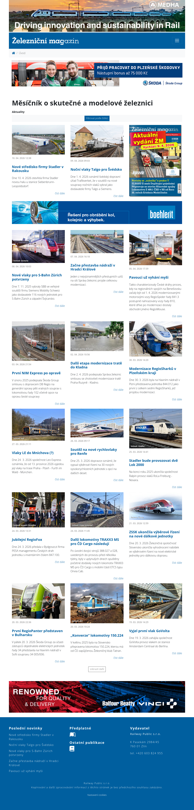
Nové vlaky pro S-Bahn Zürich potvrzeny (37, 277)
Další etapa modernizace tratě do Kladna (96, 365)
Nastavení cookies (96, 795)
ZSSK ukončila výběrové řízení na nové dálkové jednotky (154, 534)
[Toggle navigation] (177, 40)
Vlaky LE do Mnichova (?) (32, 452)
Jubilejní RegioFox (27, 539)
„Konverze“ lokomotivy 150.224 (96, 635)
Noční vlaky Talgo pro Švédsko (96, 169)
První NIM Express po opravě (36, 373)
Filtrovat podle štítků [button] (97, 118)
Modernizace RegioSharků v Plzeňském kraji (152, 370)
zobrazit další (97, 669)
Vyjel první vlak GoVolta (149, 631)
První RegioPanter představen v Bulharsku (37, 633)
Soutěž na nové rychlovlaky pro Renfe (93, 451)
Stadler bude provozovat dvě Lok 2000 (153, 462)
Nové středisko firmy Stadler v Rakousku (37, 168)
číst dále (60, 193)
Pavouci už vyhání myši (149, 277)
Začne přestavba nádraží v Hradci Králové (92, 267)
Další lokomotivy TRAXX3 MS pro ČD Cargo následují (94, 541)
